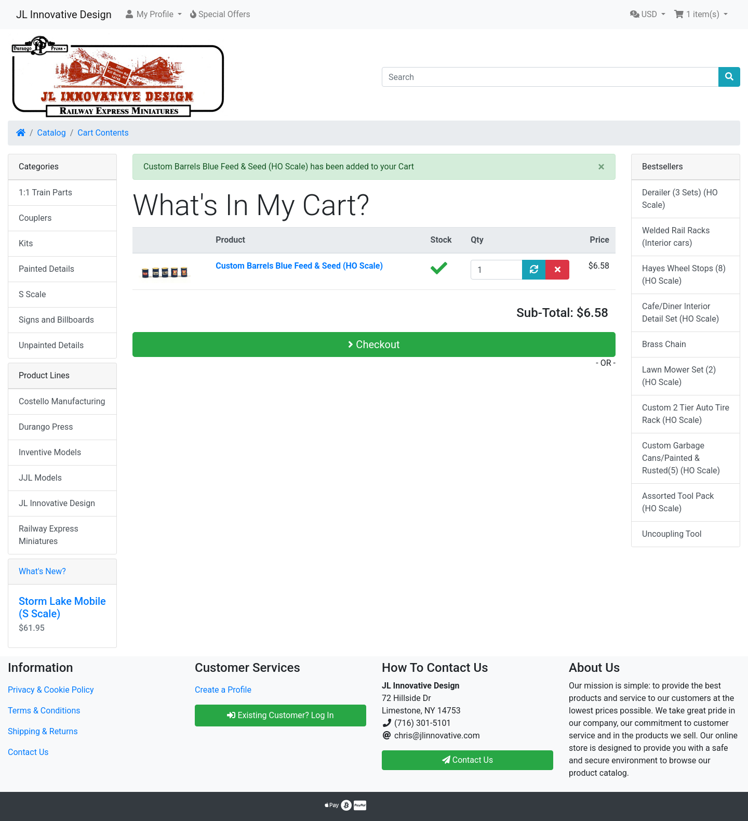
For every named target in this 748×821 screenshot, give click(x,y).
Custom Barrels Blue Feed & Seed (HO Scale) (299, 266)
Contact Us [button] (467, 760)
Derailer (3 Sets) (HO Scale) (680, 199)
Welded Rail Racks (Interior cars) (676, 237)
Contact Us (28, 752)
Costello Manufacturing (62, 401)
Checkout (373, 344)
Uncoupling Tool (672, 534)
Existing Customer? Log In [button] (280, 715)
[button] (153, 14)
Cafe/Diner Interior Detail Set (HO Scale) (680, 312)
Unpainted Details (51, 345)
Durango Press (46, 427)
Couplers (35, 218)
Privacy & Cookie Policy (51, 690)
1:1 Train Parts (45, 192)
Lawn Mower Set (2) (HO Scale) (679, 376)
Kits (26, 243)
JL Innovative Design (64, 14)
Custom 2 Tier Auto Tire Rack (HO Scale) (685, 414)
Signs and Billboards (56, 320)
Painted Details (46, 269)
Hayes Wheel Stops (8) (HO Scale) (684, 274)
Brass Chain (664, 344)
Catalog (51, 133)
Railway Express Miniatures (48, 535)
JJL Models (40, 478)
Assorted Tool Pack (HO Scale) (678, 502)
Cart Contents (103, 133)
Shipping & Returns (43, 731)
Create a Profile (223, 690)
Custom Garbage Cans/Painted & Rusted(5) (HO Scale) (681, 458)
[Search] (550, 77)
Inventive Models (50, 452)
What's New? (42, 571)
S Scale (32, 294)
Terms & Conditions (44, 711)
